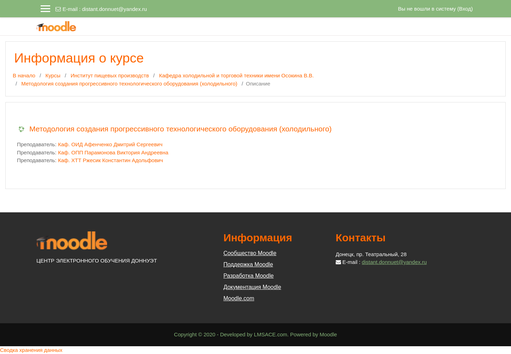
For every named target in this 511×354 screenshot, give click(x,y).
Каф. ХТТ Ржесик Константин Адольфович (110, 160)
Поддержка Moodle (248, 264)
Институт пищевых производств (110, 75)
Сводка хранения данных (31, 350)
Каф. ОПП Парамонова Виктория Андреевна (113, 152)
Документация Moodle (252, 287)
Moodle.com (238, 298)
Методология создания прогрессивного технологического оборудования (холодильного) (129, 84)
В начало (24, 75)
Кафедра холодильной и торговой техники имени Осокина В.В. (236, 75)
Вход (465, 9)
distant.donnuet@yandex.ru (114, 9)
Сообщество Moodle (249, 253)
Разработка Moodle (248, 276)
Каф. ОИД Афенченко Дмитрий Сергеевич (110, 144)
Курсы (52, 75)
